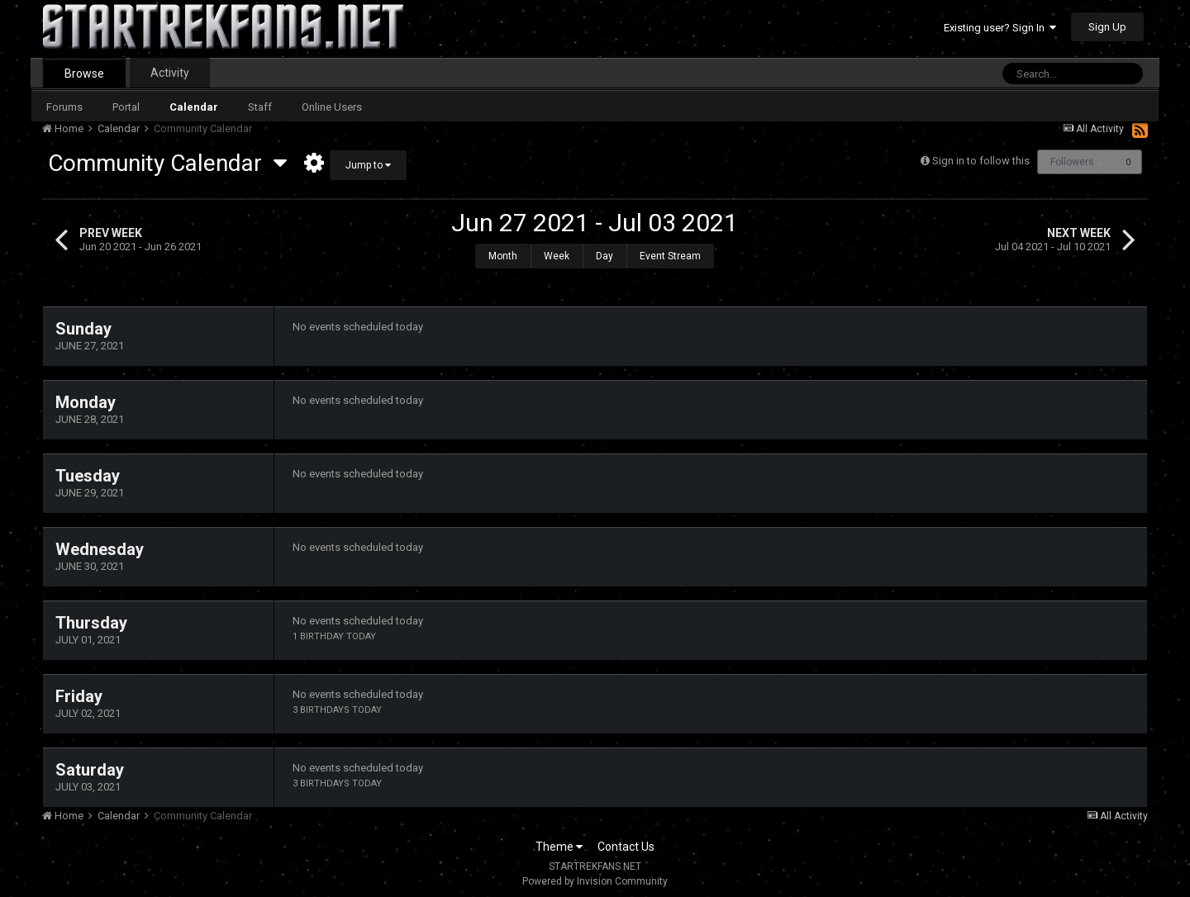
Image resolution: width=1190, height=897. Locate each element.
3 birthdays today (337, 710)
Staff (260, 107)
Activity (169, 72)
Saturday (89, 770)
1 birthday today (334, 636)
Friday (78, 696)
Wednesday (99, 549)
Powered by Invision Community (595, 881)
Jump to (368, 165)
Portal (126, 107)
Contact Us (625, 846)
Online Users (332, 107)
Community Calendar (167, 163)
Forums (64, 107)
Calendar (193, 107)
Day (604, 256)
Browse (84, 73)
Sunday (83, 329)
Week (556, 256)
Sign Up (1107, 27)
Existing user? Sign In (1000, 27)
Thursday (91, 623)
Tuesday (87, 476)
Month (502, 256)
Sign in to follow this (981, 160)
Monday (85, 402)
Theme (559, 846)
